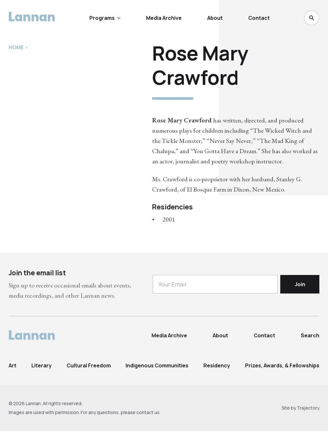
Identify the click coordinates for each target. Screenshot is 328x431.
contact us (148, 412)
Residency (216, 365)
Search (310, 335)
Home (16, 47)
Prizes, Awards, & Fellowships (282, 365)
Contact (259, 17)
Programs (104, 17)
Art (12, 365)
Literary (41, 365)
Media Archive (164, 17)
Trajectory (308, 408)
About (215, 17)
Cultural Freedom (89, 365)
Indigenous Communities (157, 365)
